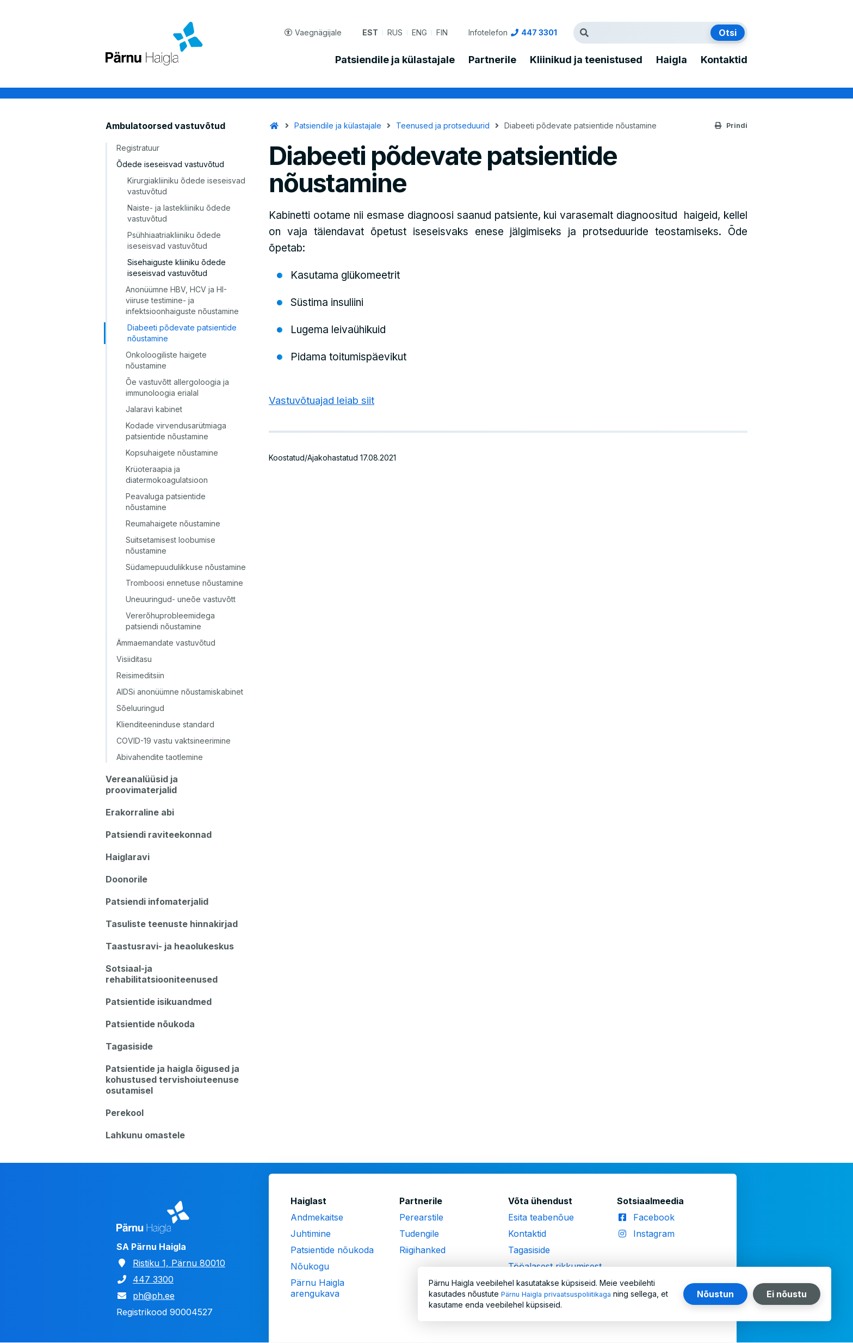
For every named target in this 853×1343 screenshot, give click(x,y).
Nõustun (715, 1294)
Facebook (654, 1217)
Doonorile (126, 879)
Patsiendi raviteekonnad (159, 834)
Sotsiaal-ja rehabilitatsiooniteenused (162, 974)
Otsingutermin (587, 32)
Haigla (671, 59)
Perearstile (421, 1217)
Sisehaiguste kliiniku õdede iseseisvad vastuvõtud (176, 267)
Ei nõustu (787, 1294)
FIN (442, 32)
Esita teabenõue (541, 1217)
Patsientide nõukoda (150, 1024)
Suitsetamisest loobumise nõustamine (170, 545)
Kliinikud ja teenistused (586, 59)
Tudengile (419, 1233)
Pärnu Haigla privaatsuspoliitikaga (561, 1293)
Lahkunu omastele (145, 1135)
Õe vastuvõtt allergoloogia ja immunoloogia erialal (177, 387)
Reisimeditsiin (140, 675)
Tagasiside (129, 1046)
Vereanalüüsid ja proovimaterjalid (142, 784)
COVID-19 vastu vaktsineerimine (173, 740)
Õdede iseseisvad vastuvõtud (170, 164)
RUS (395, 32)
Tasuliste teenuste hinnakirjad (172, 923)
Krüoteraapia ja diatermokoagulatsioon (167, 474)
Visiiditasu (134, 659)
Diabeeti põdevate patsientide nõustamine (182, 333)
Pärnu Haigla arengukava (317, 1288)
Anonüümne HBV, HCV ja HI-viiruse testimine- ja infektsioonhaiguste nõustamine (182, 300)
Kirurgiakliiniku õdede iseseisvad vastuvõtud (186, 186)
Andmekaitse (316, 1217)
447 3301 (539, 32)
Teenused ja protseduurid (443, 125)
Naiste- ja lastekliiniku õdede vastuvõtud (179, 213)
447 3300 (153, 1279)
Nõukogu (309, 1266)
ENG (419, 32)
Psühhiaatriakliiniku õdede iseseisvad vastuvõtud (174, 240)
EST (370, 32)
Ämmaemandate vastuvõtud (165, 642)
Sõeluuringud (140, 708)
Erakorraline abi (140, 812)
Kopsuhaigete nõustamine (172, 452)
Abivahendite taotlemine (159, 757)
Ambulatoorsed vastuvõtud (165, 125)
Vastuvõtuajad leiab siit (323, 400)
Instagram (654, 1233)
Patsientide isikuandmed (159, 1001)
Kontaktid (724, 59)
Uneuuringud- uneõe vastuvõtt (181, 599)
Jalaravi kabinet (154, 409)
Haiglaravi (128, 856)
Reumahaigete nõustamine (173, 523)
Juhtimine (310, 1233)
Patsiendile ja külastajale (395, 59)
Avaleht (274, 125)
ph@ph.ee (154, 1295)
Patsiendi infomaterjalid (157, 901)
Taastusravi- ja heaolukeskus (170, 946)
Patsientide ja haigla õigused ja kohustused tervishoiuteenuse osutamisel (172, 1079)
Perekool (125, 1112)
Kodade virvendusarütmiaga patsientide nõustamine (176, 431)
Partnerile (492, 59)
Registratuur (137, 147)
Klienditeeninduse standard (165, 724)
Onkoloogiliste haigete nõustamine (166, 360)
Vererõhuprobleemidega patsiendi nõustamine (170, 621)
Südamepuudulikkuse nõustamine (186, 567)
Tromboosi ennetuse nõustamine (184, 582)
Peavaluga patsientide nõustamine (166, 502)
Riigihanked (422, 1249)
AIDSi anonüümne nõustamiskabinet (179, 691)
